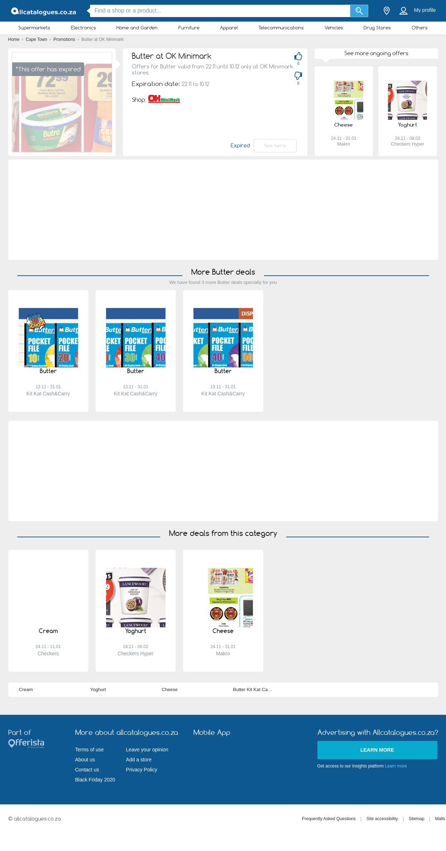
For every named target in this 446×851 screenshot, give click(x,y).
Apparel (229, 27)
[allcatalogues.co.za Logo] (44, 11)
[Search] (359, 11)
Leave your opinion (147, 749)
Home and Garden (137, 27)
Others (420, 27)
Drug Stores (377, 27)
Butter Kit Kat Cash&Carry (260, 689)
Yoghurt (98, 689)
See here (275, 145)
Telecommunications (281, 27)
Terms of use (89, 749)
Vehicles (334, 27)
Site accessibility (382, 818)
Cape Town (37, 39)
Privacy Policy (141, 769)
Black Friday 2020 (95, 780)
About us (85, 759)
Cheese (170, 689)
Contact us (87, 769)
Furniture (189, 27)
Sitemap (417, 818)
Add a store (139, 759)
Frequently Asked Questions (329, 818)
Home (14, 39)
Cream (26, 689)
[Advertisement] (223, 210)
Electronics (83, 27)
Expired (240, 145)
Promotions (64, 39)
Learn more (377, 750)
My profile (425, 10)
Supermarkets (34, 27)
